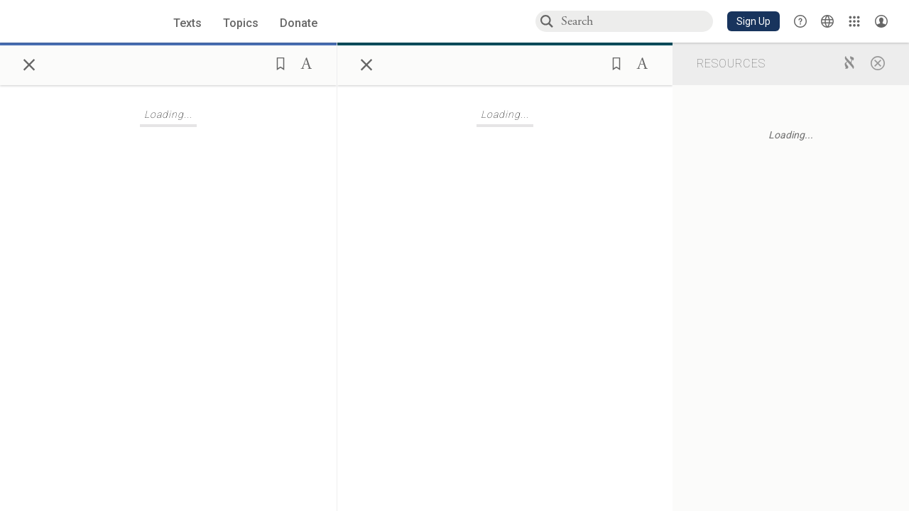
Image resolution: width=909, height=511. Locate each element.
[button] (753, 21)
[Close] (878, 62)
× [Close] (29, 62)
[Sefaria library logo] (76, 22)
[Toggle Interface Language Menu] (827, 21)
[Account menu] (881, 21)
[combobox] (636, 21)
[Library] (854, 21)
